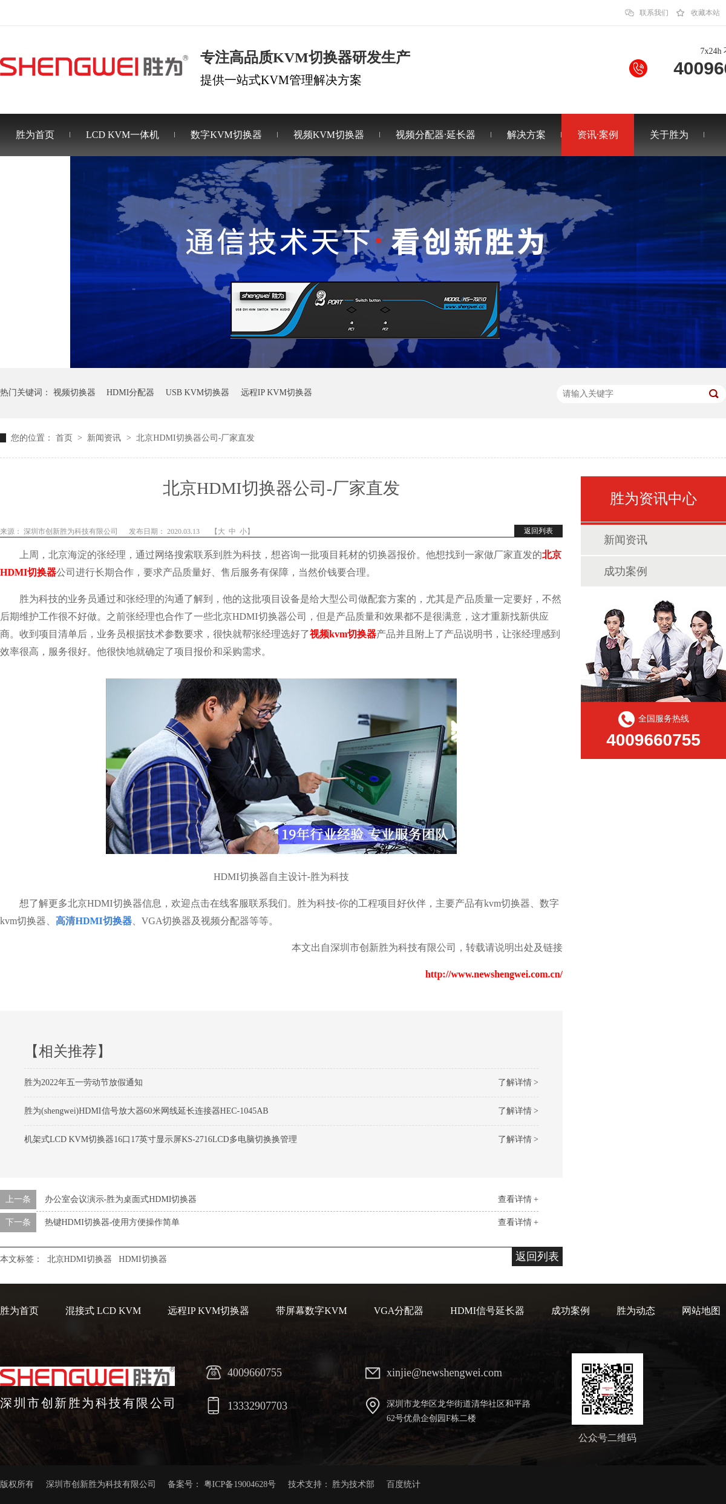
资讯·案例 (597, 135)
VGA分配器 (399, 1310)
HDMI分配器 (130, 392)
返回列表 (538, 531)
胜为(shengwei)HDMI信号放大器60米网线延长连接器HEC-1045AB (146, 1110)
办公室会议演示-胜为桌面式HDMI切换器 (121, 1199)
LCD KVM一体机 (122, 135)
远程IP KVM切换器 (276, 392)
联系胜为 (35, 177)
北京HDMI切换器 (79, 1259)
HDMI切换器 (142, 1259)
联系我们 (654, 12)
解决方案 (526, 135)
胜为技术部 (353, 1484)
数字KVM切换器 (226, 135)
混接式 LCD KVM (103, 1310)
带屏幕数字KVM (311, 1310)
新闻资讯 (105, 437)
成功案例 (625, 571)
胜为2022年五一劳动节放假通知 (83, 1082)
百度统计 (403, 1484)
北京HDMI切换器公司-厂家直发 (195, 437)
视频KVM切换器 (328, 135)
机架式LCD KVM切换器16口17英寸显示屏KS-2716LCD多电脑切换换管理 (160, 1139)
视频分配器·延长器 (436, 135)
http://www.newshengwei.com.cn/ (494, 974)
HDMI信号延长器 (487, 1310)
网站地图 (701, 1310)
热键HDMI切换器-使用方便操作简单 (112, 1222)
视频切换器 (74, 392)
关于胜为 (669, 135)
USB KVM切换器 (197, 392)
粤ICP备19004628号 (240, 1484)
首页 (65, 437)
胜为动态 (635, 1310)
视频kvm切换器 (343, 634)
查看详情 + (518, 1199)
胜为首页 (35, 135)
